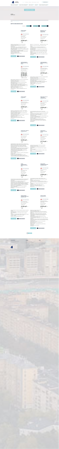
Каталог (23, 2)
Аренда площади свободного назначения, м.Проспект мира (25, 197)
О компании (26, 2)
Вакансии (30, 2)
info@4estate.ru (41, 245)
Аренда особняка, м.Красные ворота (43, 196)
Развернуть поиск (29, 10)
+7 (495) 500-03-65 (45, 2)
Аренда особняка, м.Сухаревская (23, 31)
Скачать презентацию (26, 34)
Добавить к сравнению (23, 56)
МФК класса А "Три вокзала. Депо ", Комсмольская (43, 31)
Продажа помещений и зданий (30, 245)
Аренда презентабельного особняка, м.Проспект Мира (24, 165)
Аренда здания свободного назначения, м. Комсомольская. (44, 165)
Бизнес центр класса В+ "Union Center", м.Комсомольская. (44, 98)
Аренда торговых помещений (29, 243)
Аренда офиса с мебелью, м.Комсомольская (25, 131)
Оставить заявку (34, 2)
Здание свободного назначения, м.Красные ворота (24, 63)
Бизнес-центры (28, 244)
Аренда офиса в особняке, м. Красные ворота (43, 132)
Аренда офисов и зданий (29, 242)
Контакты (37, 2)
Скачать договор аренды (42, 248)
